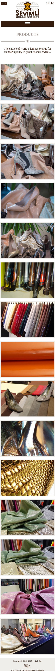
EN (52, 3)
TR (47, 3)
